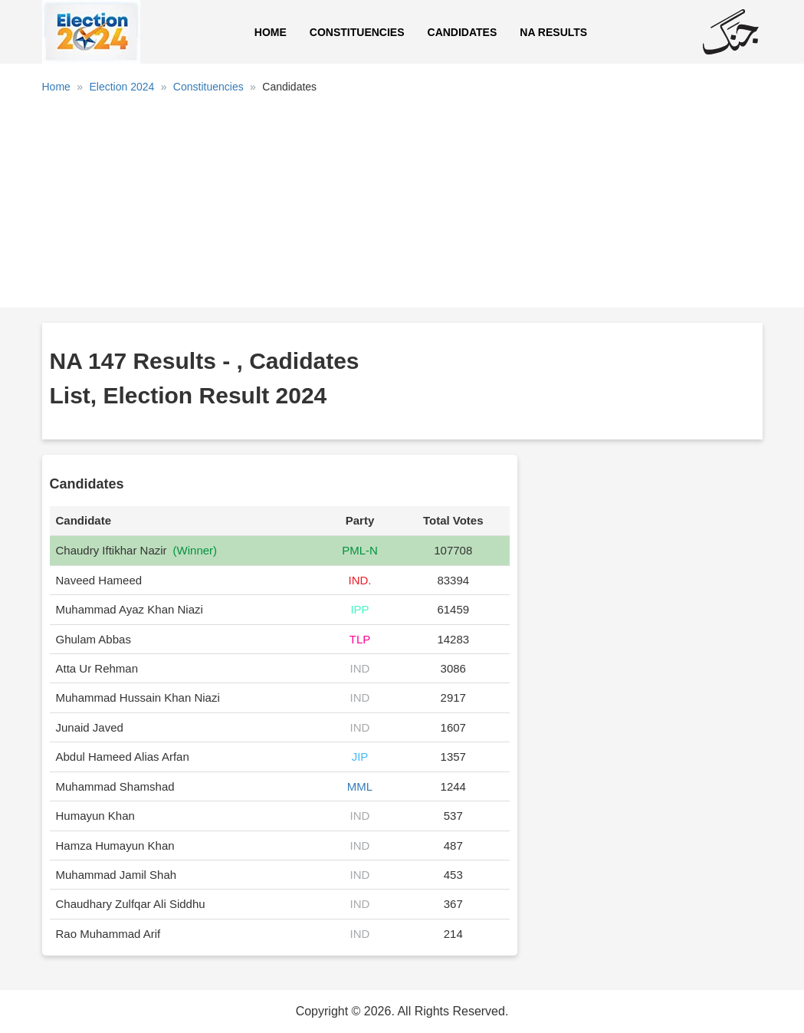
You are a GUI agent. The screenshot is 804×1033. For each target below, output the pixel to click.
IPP (359, 609)
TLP (360, 639)
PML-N (360, 550)
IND (360, 668)
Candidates (462, 32)
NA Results (553, 32)
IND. (359, 580)
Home (270, 32)
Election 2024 (121, 87)
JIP (360, 756)
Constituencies (357, 32)
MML (359, 786)
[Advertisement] (402, 206)
